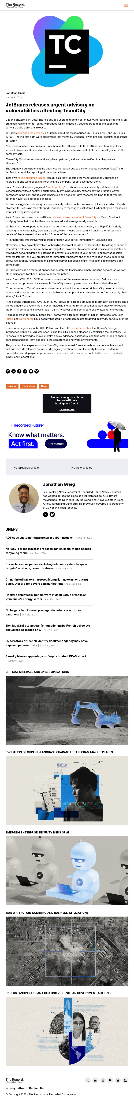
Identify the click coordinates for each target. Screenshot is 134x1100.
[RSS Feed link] (125, 1080)
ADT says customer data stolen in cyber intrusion (49, 539)
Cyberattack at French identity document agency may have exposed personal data (47, 644)
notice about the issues (32, 177)
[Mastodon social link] (110, 1080)
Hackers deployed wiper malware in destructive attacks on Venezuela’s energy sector (46, 598)
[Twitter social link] (88, 1080)
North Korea (26, 318)
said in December (80, 328)
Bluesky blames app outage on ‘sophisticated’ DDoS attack (46, 660)
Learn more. (67, 409)
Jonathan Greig (15, 93)
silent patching (55, 187)
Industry (12, 386)
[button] (126, 5)
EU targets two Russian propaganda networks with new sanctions (44, 613)
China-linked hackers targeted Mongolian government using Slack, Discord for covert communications (47, 583)
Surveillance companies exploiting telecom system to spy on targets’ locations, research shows (47, 567)
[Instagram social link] (103, 1080)
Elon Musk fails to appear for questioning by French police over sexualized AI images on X (49, 629)
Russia (9, 318)
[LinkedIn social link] (95, 1080)
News (44, 386)
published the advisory (30, 133)
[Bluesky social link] (118, 1080)
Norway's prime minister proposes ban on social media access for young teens (48, 552)
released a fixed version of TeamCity (74, 217)
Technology (29, 386)
